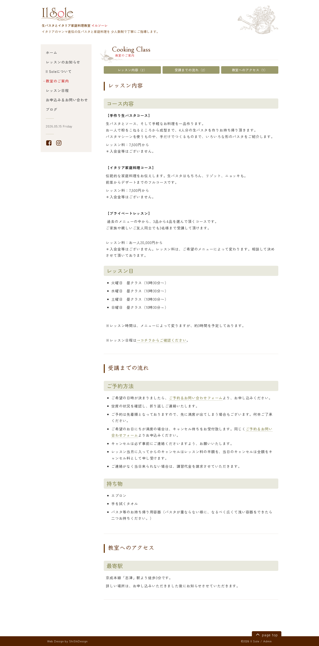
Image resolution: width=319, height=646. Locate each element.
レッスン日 (120, 271)
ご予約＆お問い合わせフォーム (196, 397)
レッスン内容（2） (132, 69)
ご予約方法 (120, 386)
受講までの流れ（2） (191, 69)
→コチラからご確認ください (161, 340)
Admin (267, 641)
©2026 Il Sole (250, 641)
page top (266, 634)
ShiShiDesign (78, 641)
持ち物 (115, 483)
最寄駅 (115, 566)
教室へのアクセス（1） (250, 69)
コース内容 (120, 103)
